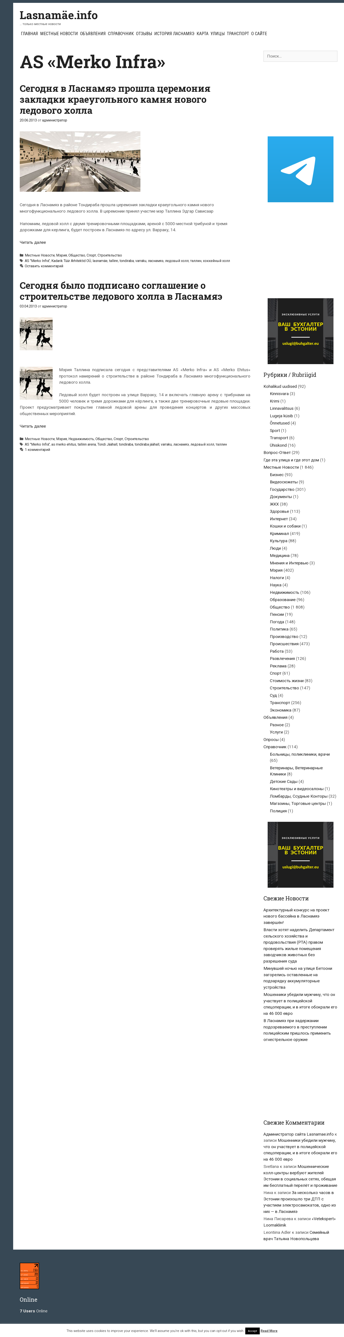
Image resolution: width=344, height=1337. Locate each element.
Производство (284, 636)
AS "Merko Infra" (37, 261)
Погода (277, 621)
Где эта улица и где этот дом (291, 460)
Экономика (280, 710)
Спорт (91, 255)
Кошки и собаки (285, 526)
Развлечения (282, 658)
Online (33, 1311)
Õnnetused (280, 423)
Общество (76, 255)
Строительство (110, 255)
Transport (279, 437)
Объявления (93, 33)
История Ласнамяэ (174, 33)
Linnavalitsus (282, 408)
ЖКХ (274, 504)
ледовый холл (177, 261)
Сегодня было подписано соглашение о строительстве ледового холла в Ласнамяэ (121, 290)
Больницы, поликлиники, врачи (300, 754)
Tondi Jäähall (107, 444)
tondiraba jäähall (147, 444)
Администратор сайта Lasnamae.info (298, 1134)
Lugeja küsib (281, 415)
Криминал (279, 533)
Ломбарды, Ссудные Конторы (299, 796)
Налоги (277, 577)
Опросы (271, 739)
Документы (281, 496)
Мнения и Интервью (289, 563)
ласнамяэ (155, 261)
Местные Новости (59, 33)
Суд (273, 695)
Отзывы (144, 33)
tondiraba (127, 261)
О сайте (259, 33)
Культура (278, 540)
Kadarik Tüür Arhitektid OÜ (71, 261)
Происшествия (284, 643)
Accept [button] (252, 1331)
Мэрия (61, 255)
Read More (269, 1331)
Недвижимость (81, 439)
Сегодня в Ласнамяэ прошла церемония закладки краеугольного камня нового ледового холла (115, 99)
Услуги (276, 732)
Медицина (280, 555)
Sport (275, 430)
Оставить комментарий (44, 266)
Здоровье (279, 511)
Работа (277, 651)
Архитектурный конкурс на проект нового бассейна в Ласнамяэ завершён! (296, 916)
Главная (29, 33)
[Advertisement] (300, 99)
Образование (283, 599)
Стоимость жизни (287, 680)
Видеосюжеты (284, 481)
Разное (277, 724)
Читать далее (33, 242)
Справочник (121, 33)
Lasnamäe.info (59, 15)
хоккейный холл (216, 261)
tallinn (113, 261)
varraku (140, 261)
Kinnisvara (279, 393)
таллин (195, 261)
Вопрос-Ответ (277, 452)
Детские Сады (283, 781)
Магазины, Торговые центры (298, 803)
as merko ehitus (63, 444)
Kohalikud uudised (280, 386)
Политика (279, 629)
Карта (202, 33)
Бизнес (277, 474)
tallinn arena (87, 444)
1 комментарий (37, 450)
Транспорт (238, 33)
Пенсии (277, 614)
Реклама (278, 665)
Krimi (274, 401)
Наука (275, 584)
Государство (282, 489)
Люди (275, 548)
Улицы (218, 33)
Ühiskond (278, 445)
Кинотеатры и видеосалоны (297, 788)
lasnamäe (100, 261)
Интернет (279, 518)
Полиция (278, 810)
